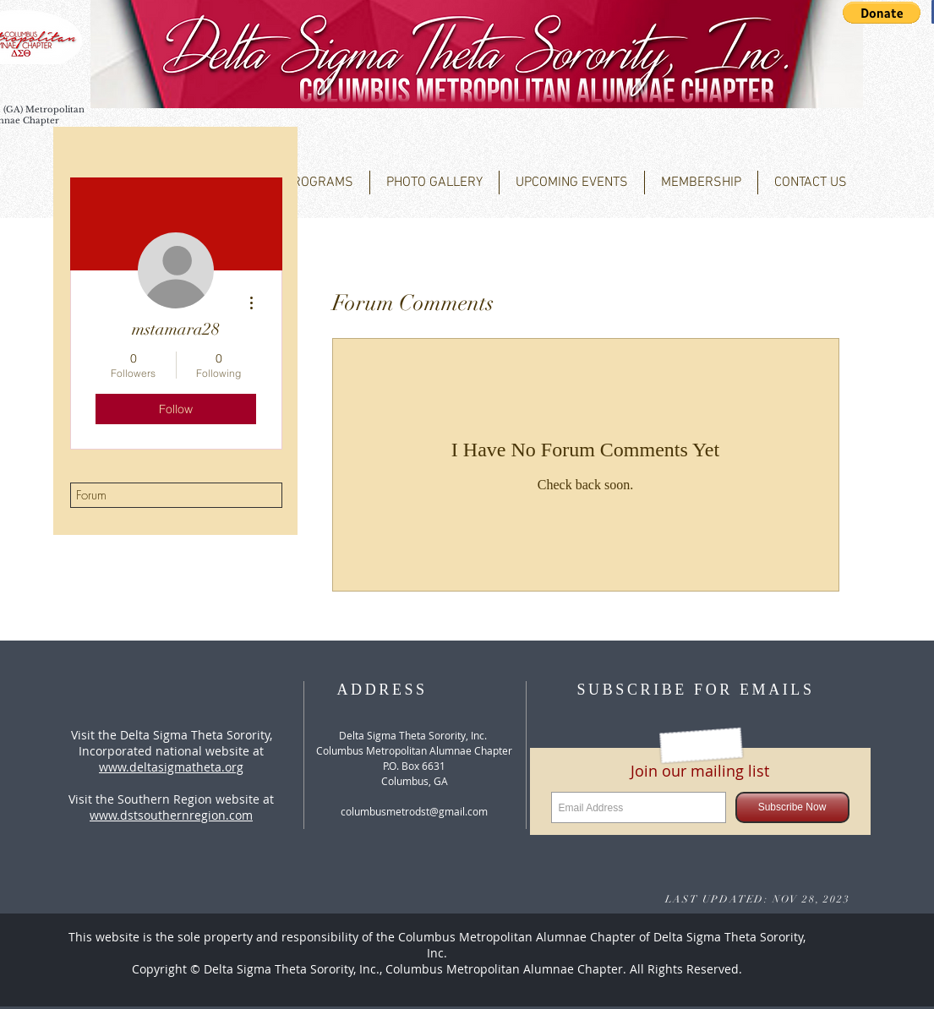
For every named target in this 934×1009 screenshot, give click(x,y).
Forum (91, 495)
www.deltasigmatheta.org (171, 767)
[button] (881, 13)
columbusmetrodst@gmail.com (414, 811)
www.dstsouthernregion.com (171, 815)
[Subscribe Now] (792, 807)
